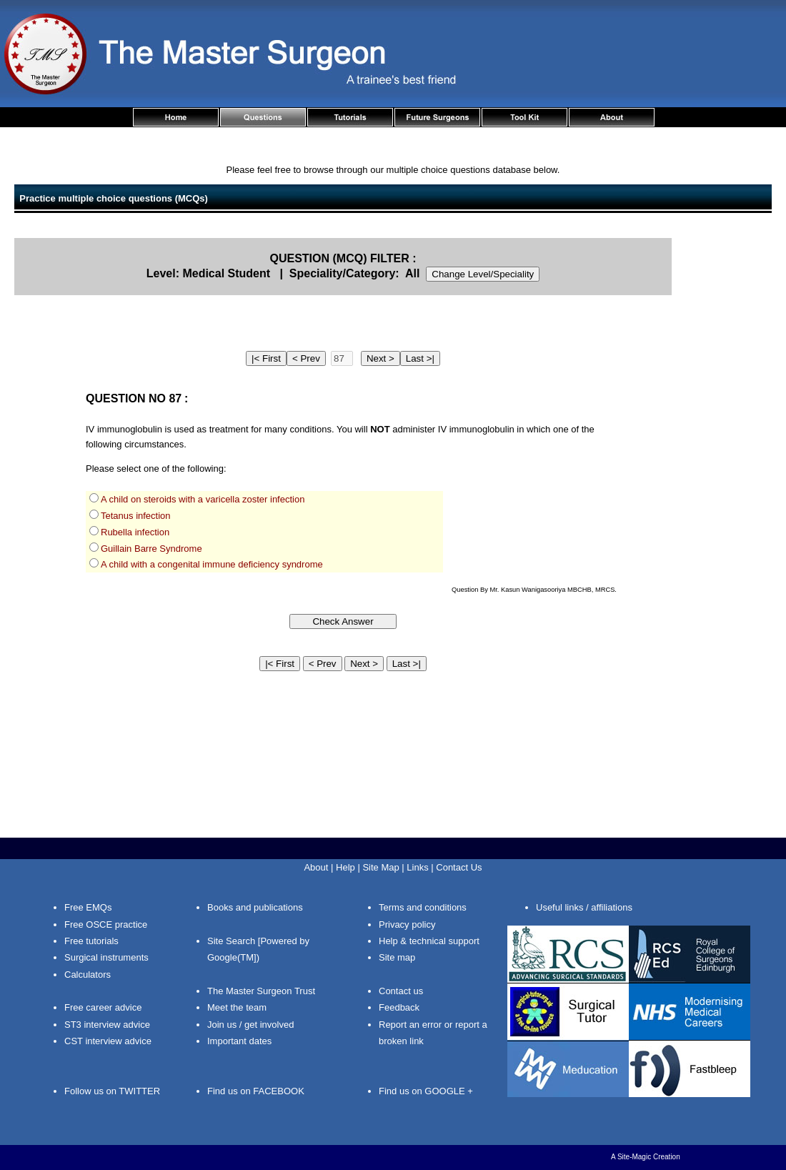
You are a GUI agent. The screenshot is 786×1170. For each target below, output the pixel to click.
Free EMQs (87, 907)
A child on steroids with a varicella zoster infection (202, 499)
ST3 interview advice (107, 1024)
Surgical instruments (106, 957)
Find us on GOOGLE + (426, 1091)
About (316, 867)
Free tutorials (91, 941)
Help (345, 867)
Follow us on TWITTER (112, 1091)
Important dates (239, 1041)
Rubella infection (135, 532)
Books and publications (255, 907)
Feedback (399, 1007)
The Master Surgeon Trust (261, 991)
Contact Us (459, 867)
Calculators (87, 974)
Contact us (401, 991)
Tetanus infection (136, 515)
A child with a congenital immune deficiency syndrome (212, 564)
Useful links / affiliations (584, 907)
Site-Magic (634, 1157)
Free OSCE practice (105, 924)
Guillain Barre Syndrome (151, 548)
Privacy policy (407, 924)
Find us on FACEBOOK (255, 1091)
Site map (397, 957)
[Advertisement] (729, 452)
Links (417, 867)
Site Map (380, 867)
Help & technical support (429, 941)
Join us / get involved (250, 1024)
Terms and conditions (423, 907)
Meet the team (237, 1007)
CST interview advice (107, 1041)
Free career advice (102, 1007)
